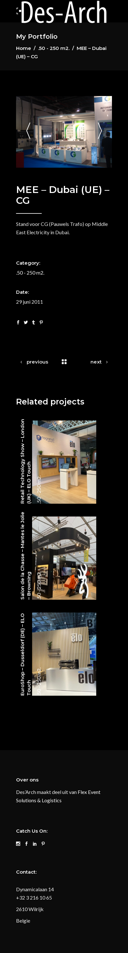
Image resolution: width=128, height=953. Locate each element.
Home (23, 48)
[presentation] (28, 132)
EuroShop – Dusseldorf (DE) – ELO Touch (25, 654)
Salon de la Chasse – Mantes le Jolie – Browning (25, 556)
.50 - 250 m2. (54, 48)
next (96, 362)
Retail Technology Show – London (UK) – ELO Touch (25, 461)
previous (37, 362)
